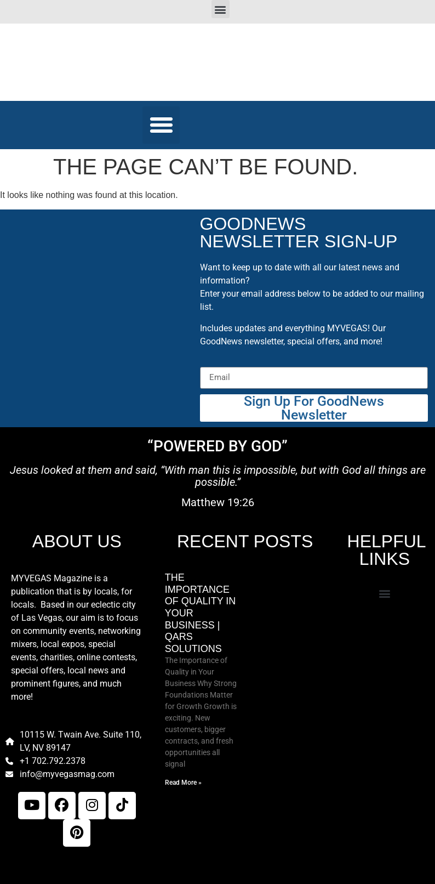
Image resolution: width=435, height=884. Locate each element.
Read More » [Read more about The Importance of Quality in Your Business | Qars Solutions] (183, 782)
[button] (220, 9)
